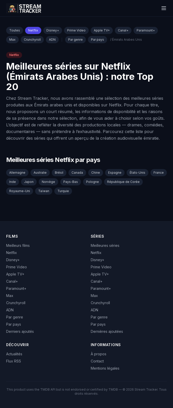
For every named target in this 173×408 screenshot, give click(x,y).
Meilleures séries (105, 245)
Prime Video (76, 30)
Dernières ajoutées (107, 331)
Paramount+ (146, 30)
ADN (52, 39)
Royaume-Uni (19, 191)
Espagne (114, 172)
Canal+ (123, 30)
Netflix (33, 30)
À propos (98, 354)
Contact (97, 361)
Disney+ (52, 30)
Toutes (14, 30)
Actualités (14, 354)
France (159, 172)
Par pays (97, 39)
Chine (95, 172)
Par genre (75, 39)
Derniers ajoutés (20, 331)
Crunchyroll (32, 39)
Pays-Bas (70, 182)
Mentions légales (105, 368)
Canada (77, 172)
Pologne (92, 182)
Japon (29, 182)
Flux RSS (13, 361)
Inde (12, 182)
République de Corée (123, 182)
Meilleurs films (18, 245)
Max (12, 39)
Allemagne (17, 172)
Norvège (48, 182)
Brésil (59, 172)
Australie (40, 172)
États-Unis (137, 172)
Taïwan (43, 191)
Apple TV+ (102, 30)
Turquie (63, 191)
